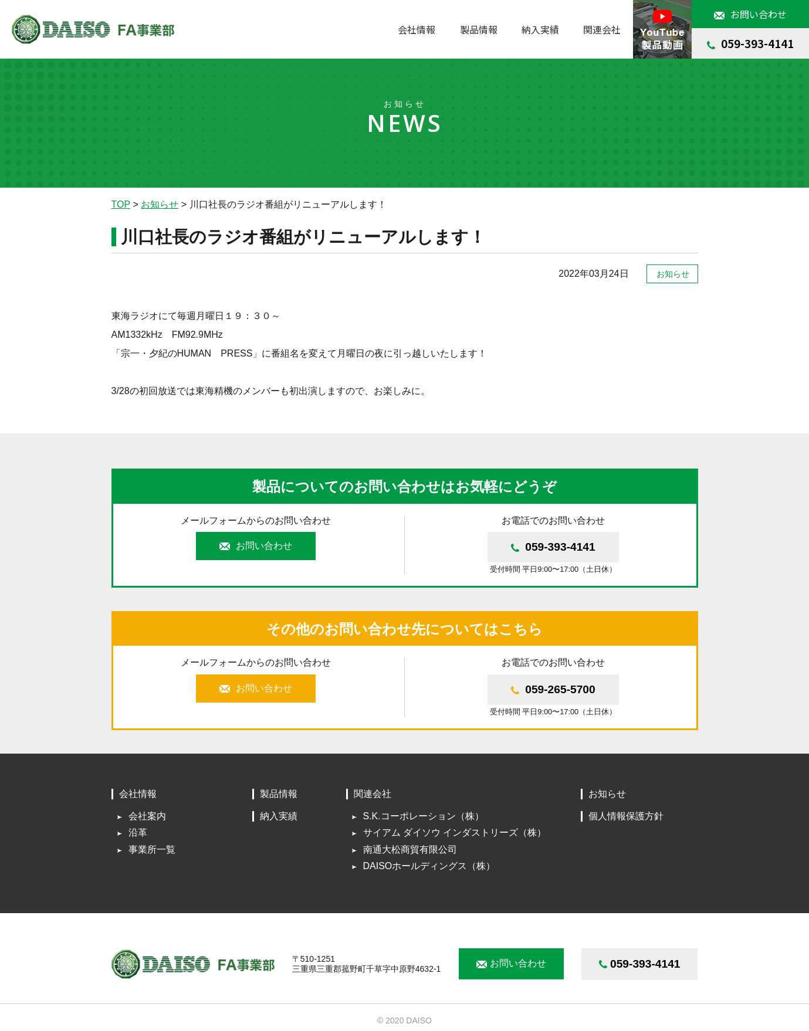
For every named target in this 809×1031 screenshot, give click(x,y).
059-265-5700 (553, 689)
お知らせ (607, 794)
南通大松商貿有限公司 (410, 849)
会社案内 (147, 816)
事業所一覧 (151, 849)
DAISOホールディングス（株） (429, 866)
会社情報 (138, 794)
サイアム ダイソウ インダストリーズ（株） (455, 832)
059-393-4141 (750, 43)
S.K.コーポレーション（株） (423, 816)
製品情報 (478, 29)
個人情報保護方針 (626, 816)
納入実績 (540, 29)
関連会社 (372, 794)
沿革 (137, 832)
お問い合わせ (750, 14)
